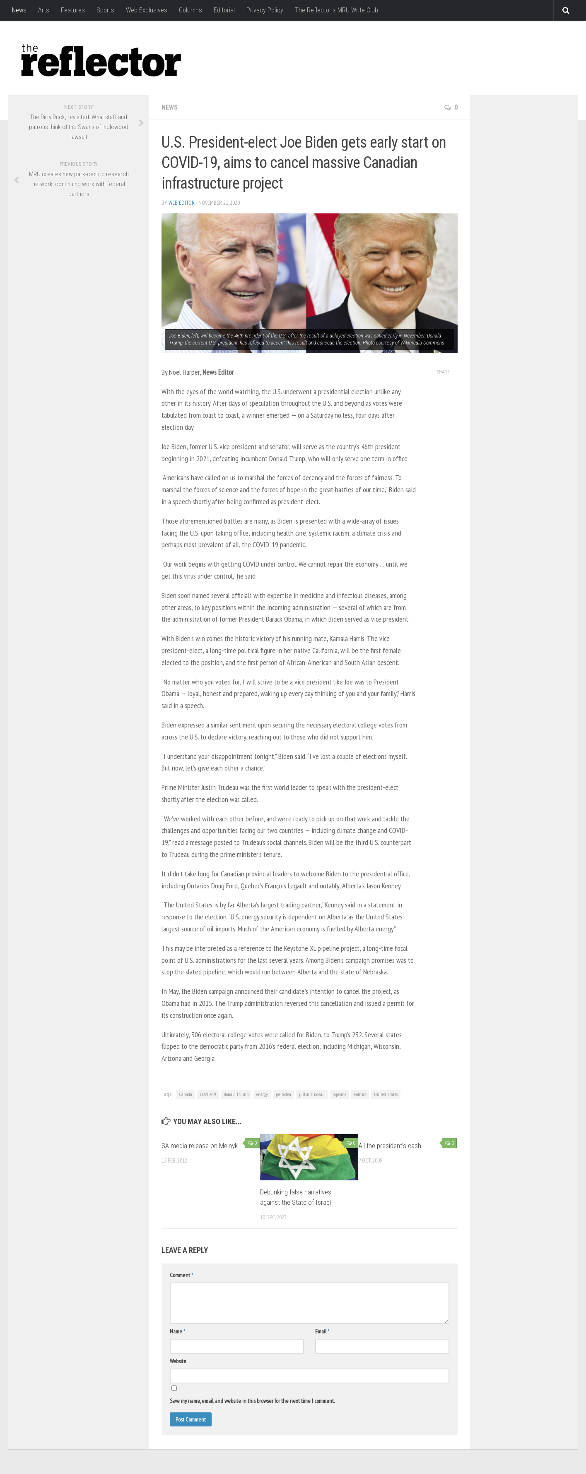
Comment (181, 1275)
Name (177, 1331)
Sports (105, 10)
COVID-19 (208, 1094)
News (19, 10)
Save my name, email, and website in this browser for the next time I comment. (252, 1401)
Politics (360, 1094)
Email (322, 1331)
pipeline (339, 1094)
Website (178, 1361)
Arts (43, 10)
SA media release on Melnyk (200, 1145)
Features (73, 10)
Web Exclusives (146, 10)
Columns (190, 10)
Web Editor (182, 202)
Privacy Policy (264, 10)
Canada (185, 1094)
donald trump (236, 1094)
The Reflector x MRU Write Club (336, 10)
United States (386, 1094)
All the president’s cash (390, 1145)
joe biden (283, 1094)
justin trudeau (312, 1094)
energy (262, 1094)
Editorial (224, 10)
